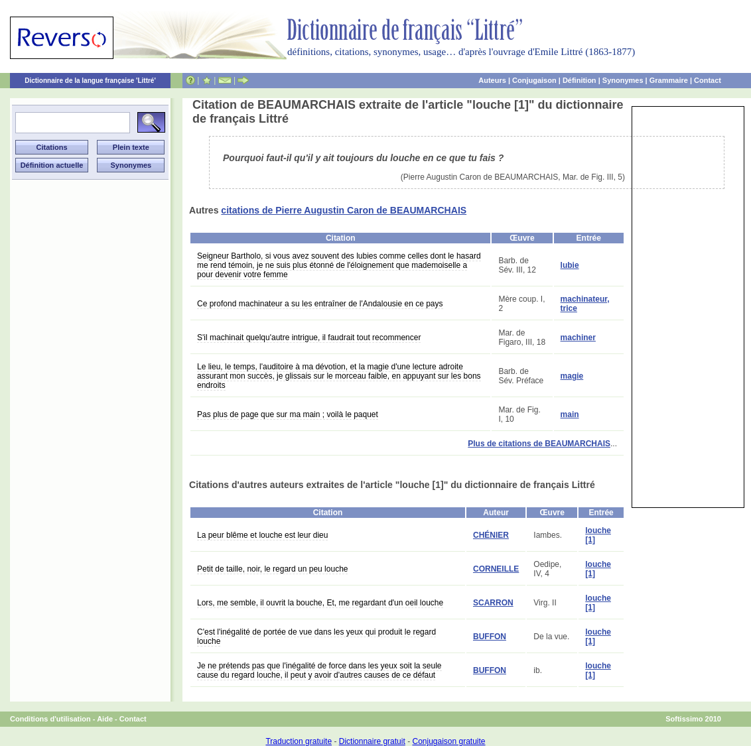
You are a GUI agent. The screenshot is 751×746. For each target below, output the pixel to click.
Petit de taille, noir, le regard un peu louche (272, 569)
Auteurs (492, 80)
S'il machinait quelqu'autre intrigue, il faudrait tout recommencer (309, 337)
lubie (570, 265)
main (570, 414)
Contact (707, 80)
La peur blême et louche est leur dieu (262, 535)
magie (572, 376)
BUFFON (489, 636)
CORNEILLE (496, 569)
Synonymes (623, 80)
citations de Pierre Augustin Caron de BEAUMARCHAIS (343, 210)
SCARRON (493, 602)
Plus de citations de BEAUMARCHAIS (539, 443)
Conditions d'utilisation (50, 719)
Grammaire (668, 80)
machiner (578, 337)
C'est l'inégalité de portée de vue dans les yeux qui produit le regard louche (316, 636)
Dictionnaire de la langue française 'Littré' (90, 80)
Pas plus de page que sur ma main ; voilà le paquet (287, 414)
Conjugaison (534, 80)
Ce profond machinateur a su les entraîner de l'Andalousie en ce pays (320, 303)
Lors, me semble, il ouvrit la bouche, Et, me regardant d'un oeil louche (320, 602)
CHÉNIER (491, 535)
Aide (105, 719)
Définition (579, 80)
